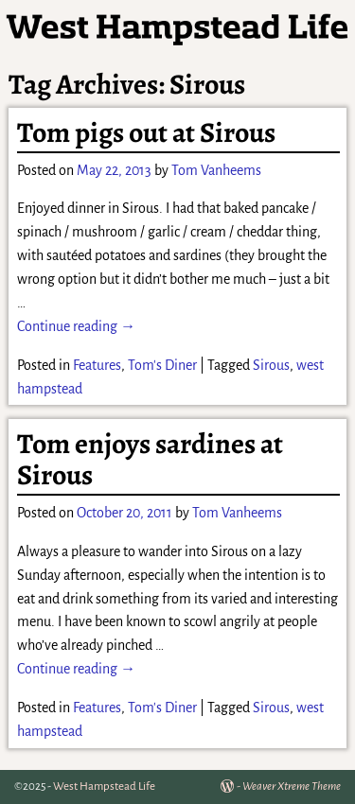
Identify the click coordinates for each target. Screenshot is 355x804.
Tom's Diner (162, 365)
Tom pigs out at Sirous (146, 132)
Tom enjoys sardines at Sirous (150, 459)
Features (97, 365)
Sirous (271, 365)
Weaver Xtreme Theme (291, 786)
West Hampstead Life (104, 786)
